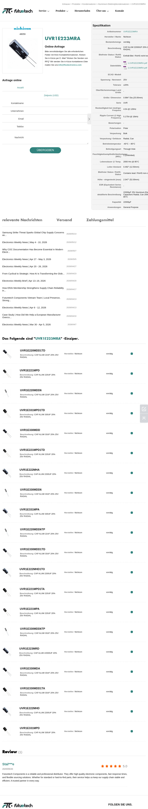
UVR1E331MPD (28, 687)
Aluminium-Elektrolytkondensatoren (113, 3)
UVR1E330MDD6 (29, 448)
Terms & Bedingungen (9, 797)
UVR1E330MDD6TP (30, 587)
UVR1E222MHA (28, 428)
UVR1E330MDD (28, 389)
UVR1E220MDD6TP (30, 488)
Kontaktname (17, 95)
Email (21, 110)
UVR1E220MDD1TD (30, 309)
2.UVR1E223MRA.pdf (130, 67)
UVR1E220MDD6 (29, 349)
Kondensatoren (89, 3)
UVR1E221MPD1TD (30, 409)
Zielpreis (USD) (52, 87)
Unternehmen (17, 103)
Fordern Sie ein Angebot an (49, 797)
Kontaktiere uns (78, 797)
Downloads (114, 797)
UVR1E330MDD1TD (30, 508)
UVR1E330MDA (28, 627)
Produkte (76, 3)
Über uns (101, 10)
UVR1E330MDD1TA (30, 647)
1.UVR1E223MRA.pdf (130, 62)
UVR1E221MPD (28, 329)
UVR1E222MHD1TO (30, 528)
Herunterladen (82, 10)
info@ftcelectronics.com (60, 66)
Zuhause (66, 3)
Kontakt (119, 10)
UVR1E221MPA (28, 568)
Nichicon (120, 36)
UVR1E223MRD (28, 607)
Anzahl (20, 87)
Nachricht (19, 129)
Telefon (20, 118)
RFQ (136, 313)
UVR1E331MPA (28, 468)
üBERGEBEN (43, 141)
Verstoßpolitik (30, 797)
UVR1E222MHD (28, 667)
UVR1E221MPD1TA (30, 548)
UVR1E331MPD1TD (30, 369)
